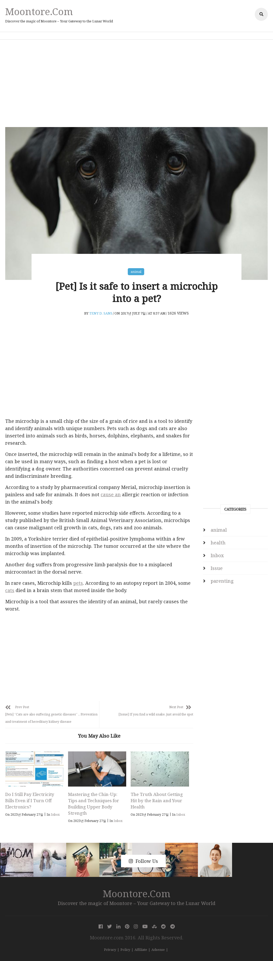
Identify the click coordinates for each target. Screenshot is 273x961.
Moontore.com (39, 11)
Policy (125, 949)
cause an (111, 494)
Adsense (158, 949)
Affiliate (141, 949)
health (218, 542)
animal (136, 271)
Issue (217, 568)
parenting (222, 581)
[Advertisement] (136, 83)
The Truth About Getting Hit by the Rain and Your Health (157, 800)
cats (9, 590)
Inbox (55, 814)
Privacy (110, 949)
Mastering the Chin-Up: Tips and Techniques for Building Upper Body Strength (93, 803)
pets (78, 583)
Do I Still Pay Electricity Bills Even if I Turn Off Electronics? (29, 800)
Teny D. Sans (100, 313)
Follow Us (143, 861)
